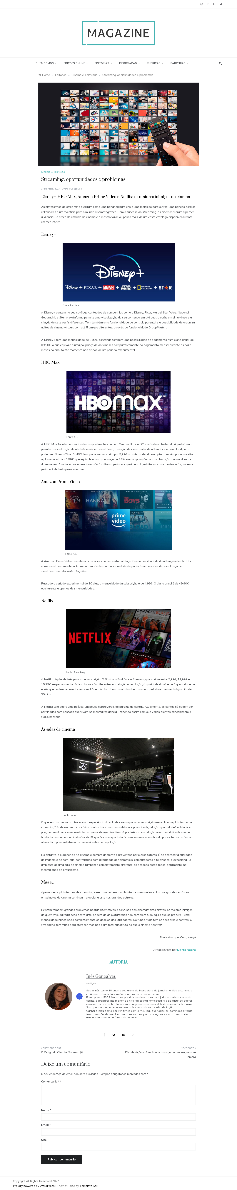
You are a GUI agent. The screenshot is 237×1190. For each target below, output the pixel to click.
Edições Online (75, 63)
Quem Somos (46, 63)
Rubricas (155, 63)
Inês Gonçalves (73, 188)
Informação (129, 63)
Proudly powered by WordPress (34, 1186)
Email (46, 1125)
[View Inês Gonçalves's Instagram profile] (79, 996)
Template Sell (89, 1186)
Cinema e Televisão (53, 171)
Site (44, 1140)
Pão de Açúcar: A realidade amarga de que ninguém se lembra (160, 1055)
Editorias (103, 63)
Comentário (50, 1081)
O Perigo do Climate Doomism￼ (62, 1052)
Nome (46, 1110)
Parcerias (179, 63)
